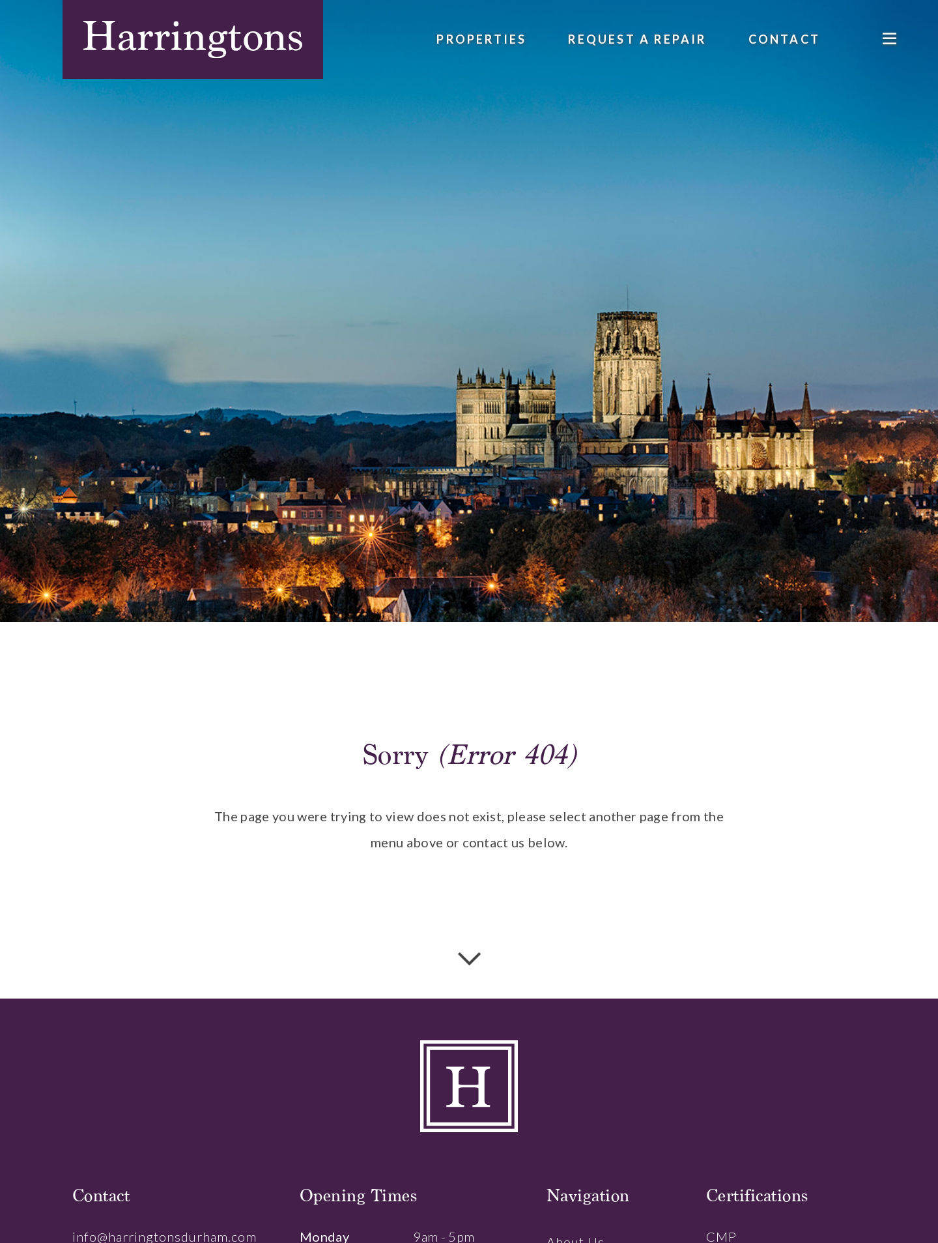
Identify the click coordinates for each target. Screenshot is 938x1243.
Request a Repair (637, 39)
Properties (481, 39)
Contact (784, 39)
